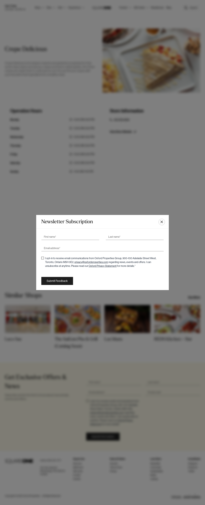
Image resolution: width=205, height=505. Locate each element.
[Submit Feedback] (57, 281)
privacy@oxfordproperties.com (91, 262)
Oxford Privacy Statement (103, 265)
